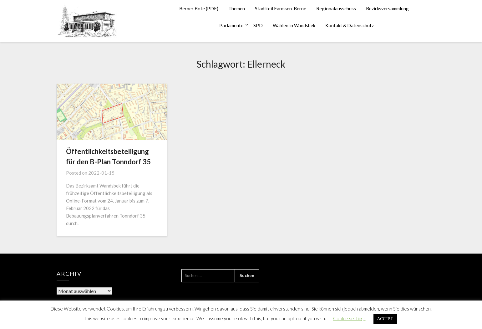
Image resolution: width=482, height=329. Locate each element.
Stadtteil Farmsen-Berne (280, 8)
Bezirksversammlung (387, 8)
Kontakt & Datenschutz (349, 25)
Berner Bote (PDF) (198, 8)
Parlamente (231, 25)
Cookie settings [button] (349, 318)
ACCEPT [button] (385, 318)
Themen (236, 8)
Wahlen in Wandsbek (294, 25)
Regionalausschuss (336, 8)
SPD (258, 25)
